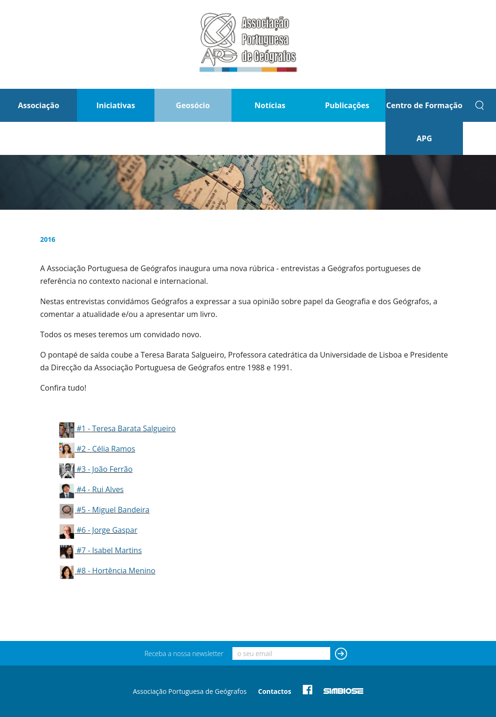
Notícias (270, 105)
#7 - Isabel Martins (109, 550)
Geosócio (193, 105)
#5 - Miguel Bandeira (113, 509)
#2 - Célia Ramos (106, 449)
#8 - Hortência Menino (116, 570)
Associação (38, 105)
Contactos (274, 691)
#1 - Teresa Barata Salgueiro (126, 428)
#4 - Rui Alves (100, 489)
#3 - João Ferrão (104, 469)
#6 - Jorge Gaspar (107, 530)
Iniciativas (115, 105)
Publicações (347, 105)
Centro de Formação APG (424, 122)
